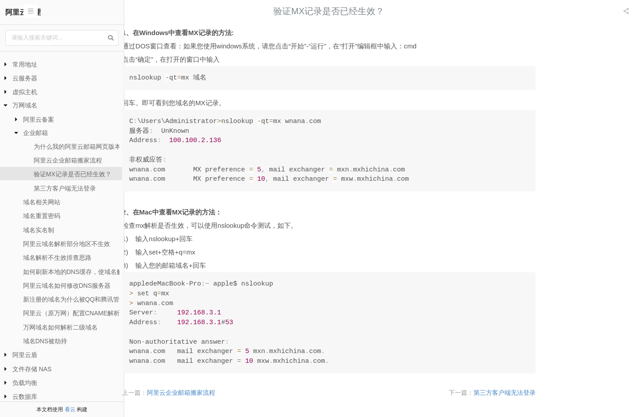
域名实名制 (38, 230)
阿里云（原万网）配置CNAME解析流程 (78, 313)
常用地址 (24, 64)
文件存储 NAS (32, 369)
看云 (70, 409)
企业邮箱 (35, 132)
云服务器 (24, 78)
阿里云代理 (23, 12)
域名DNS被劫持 (45, 341)
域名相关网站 (41, 202)
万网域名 (24, 105)
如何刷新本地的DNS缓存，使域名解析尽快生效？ (92, 271)
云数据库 (24, 396)
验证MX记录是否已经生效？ (72, 174)
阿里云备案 (38, 119)
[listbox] (627, 11)
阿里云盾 (24, 354)
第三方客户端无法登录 (65, 188)
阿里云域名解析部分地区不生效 (66, 243)
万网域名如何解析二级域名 (60, 327)
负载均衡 (24, 382)
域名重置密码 (41, 215)
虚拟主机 (24, 91)
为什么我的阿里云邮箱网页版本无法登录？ (93, 146)
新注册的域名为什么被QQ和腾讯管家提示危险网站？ (96, 299)
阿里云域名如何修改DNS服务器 (67, 285)
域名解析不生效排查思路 (57, 257)
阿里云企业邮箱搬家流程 (68, 160)
